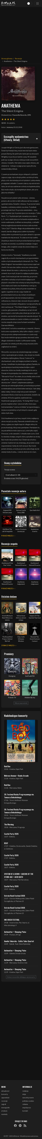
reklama (25, 1104)
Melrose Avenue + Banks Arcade (16, 775)
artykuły (4, 1111)
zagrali (3, 1104)
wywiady (4, 1114)
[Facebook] (15, 1125)
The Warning (9, 824)
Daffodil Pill (29, 676)
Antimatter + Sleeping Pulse (15, 931)
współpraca (26, 1108)
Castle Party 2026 (11, 833)
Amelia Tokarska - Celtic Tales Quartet (19, 941)
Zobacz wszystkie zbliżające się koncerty (21, 977)
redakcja (25, 1091)
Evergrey (12, 676)
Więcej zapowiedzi (21, 703)
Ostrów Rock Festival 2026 (14, 895)
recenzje (4, 1101)
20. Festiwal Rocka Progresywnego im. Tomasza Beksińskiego (19, 796)
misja (24, 1094)
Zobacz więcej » (8, 645)
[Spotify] (20, 1125)
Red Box (7, 766)
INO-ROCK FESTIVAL (11, 919)
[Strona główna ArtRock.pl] (8, 3)
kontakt (25, 1111)
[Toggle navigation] (37, 3)
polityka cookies (28, 1101)
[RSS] (25, 1125)
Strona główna (6, 58)
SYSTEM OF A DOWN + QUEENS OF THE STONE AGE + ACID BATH (18, 875)
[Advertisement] (21, 31)
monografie (5, 1108)
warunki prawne (28, 1098)
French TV (12, 697)
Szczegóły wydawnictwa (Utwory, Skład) (16, 138)
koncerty (4, 1094)
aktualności (5, 1091)
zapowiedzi (5, 1098)
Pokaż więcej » (7, 536)
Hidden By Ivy (30, 697)
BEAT (6, 843)
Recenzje (18, 58)
